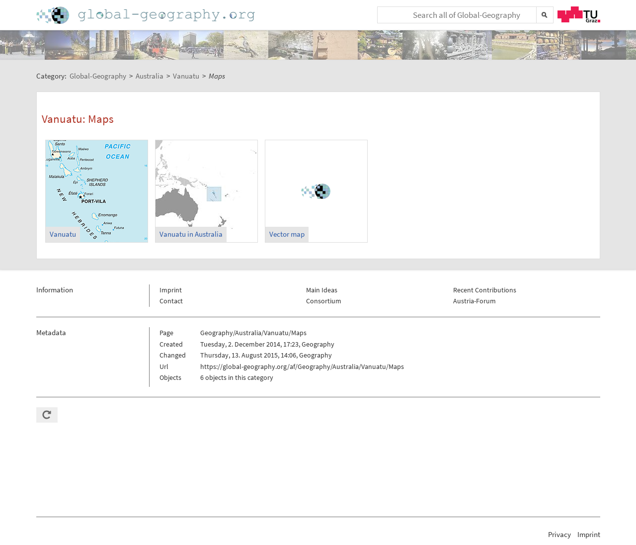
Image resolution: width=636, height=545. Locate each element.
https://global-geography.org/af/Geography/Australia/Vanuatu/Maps (302, 366)
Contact (171, 300)
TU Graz (578, 14)
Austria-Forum (474, 300)
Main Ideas (321, 289)
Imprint (170, 289)
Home (146, 15)
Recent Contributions (484, 289)
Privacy (559, 534)
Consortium (323, 300)
